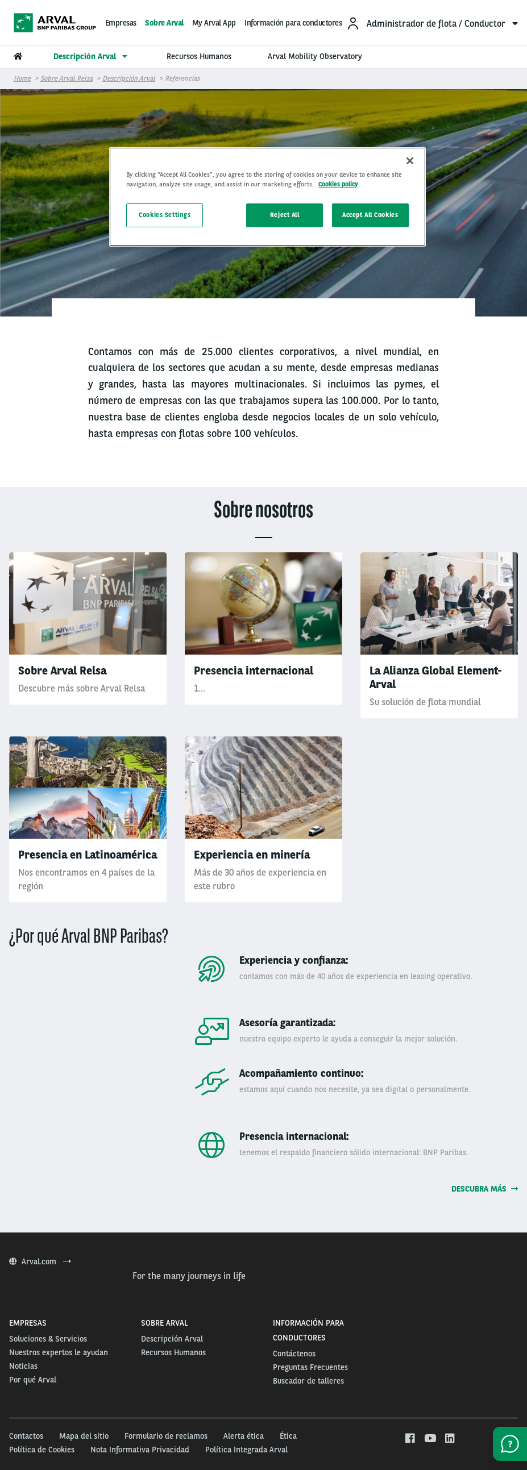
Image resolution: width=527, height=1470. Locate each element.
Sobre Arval (164, 22)
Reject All (285, 215)
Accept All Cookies (370, 215)
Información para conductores (293, 22)
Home (22, 78)
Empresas (120, 22)
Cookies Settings (164, 215)
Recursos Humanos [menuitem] (199, 56)
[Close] (409, 160)
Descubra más (484, 1188)
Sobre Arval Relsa (66, 78)
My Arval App (214, 22)
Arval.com (40, 1261)
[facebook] (409, 1439)
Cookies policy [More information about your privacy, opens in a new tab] (338, 184)
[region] (267, 197)
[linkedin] (449, 1439)
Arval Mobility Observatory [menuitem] (315, 56)
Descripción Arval (128, 78)
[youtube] (429, 1439)
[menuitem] (432, 23)
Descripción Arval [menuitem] (91, 56)
